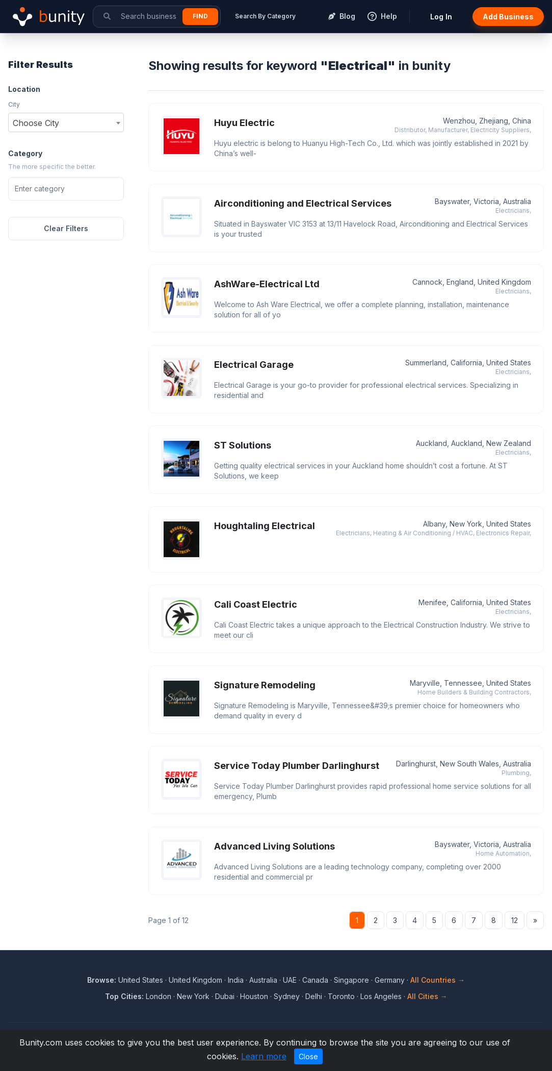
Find (200, 16)
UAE (290, 980)
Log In (441, 16)
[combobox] (66, 122)
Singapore (351, 980)
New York (193, 996)
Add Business (508, 16)
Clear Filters (66, 228)
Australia (263, 980)
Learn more (263, 1056)
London (158, 996)
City (14, 104)
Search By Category (265, 16)
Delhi (313, 996)
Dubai (224, 996)
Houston (254, 996)
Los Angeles (381, 996)
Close (308, 1056)
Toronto (341, 996)
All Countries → (437, 980)
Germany (390, 980)
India (236, 980)
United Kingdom (195, 980)
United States (140, 980)
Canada (315, 980)
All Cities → (427, 996)
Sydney (287, 996)
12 (514, 920)
